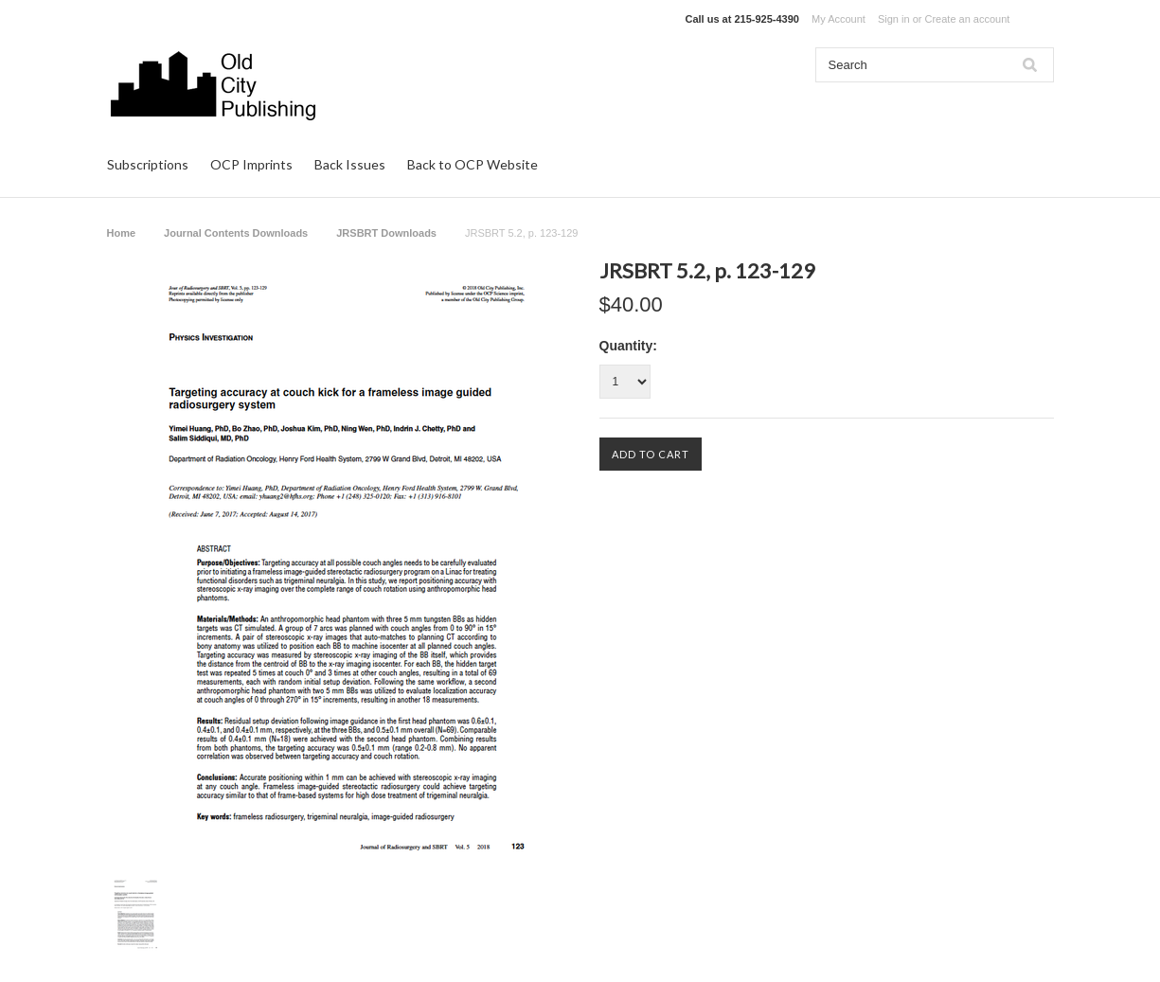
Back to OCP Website (472, 164)
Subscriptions (147, 164)
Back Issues (349, 164)
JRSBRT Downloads (386, 233)
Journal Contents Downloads (236, 233)
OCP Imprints (251, 164)
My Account (839, 19)
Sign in (894, 19)
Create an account (966, 19)
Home (121, 233)
